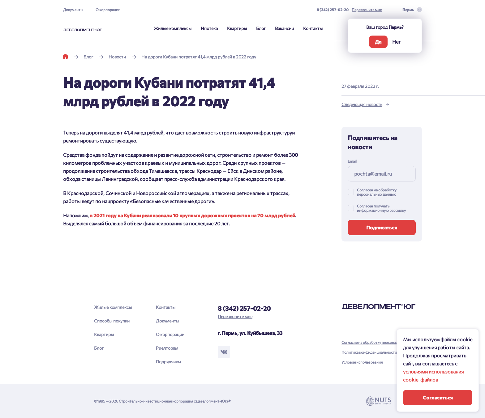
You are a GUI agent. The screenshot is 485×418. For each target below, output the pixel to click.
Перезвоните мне (367, 9)
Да (378, 42)
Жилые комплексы (172, 28)
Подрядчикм (168, 361)
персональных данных (376, 194)
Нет (396, 42)
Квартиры (237, 28)
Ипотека (209, 28)
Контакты (313, 28)
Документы (73, 9)
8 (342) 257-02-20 (333, 9)
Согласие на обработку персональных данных (380, 342)
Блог (261, 28)
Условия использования (362, 362)
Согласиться (438, 397)
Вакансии (284, 28)
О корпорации (108, 9)
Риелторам (167, 348)
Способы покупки (112, 320)
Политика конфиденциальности (369, 352)
